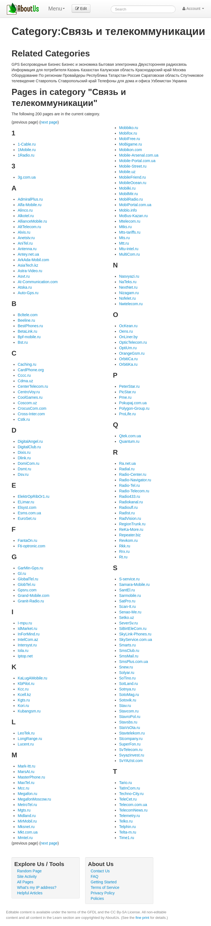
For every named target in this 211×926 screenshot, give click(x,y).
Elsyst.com (27, 507)
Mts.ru (124, 238)
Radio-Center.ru (132, 474)
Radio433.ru (129, 496)
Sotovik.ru (127, 700)
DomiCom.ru (28, 463)
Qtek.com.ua (130, 436)
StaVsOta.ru (129, 727)
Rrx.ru (124, 551)
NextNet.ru (128, 287)
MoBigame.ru (130, 144)
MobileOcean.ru (132, 183)
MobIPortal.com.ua (135, 205)
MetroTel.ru (27, 804)
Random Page (29, 871)
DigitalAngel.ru (30, 441)
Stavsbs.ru (128, 722)
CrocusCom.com (32, 408)
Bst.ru (23, 342)
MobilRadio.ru (131, 199)
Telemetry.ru (129, 815)
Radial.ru (126, 469)
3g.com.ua (26, 177)
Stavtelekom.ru (132, 733)
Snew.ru (126, 667)
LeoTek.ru (26, 733)
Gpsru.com (27, 590)
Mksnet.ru (26, 826)
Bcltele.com (27, 315)
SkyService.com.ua (135, 639)
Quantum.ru (129, 441)
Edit (81, 8)
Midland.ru (26, 815)
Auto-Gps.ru (28, 293)
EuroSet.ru (27, 518)
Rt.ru (123, 557)
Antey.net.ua (28, 254)
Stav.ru (125, 705)
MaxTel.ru (26, 782)
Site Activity (27, 876)
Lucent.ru (26, 744)
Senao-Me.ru (130, 612)
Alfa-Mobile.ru (29, 205)
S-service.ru (129, 579)
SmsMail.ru (128, 656)
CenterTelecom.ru (33, 386)
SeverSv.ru (128, 623)
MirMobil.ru (27, 821)
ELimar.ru (26, 502)
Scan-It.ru (127, 606)
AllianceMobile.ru (32, 221)
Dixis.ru (24, 452)
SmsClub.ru (129, 650)
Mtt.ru (124, 243)
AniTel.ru (25, 243)
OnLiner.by (128, 337)
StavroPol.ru (129, 716)
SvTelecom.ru (130, 749)
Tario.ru (125, 782)
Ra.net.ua (127, 463)
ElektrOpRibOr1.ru (33, 496)
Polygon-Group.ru (134, 408)
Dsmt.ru (24, 469)
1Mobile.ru (26, 149)
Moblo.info (128, 210)
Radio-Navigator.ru (135, 480)
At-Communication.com (38, 282)
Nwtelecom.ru (131, 304)
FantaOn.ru (27, 540)
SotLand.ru (128, 683)
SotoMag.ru (129, 694)
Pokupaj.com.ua (132, 403)
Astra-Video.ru (30, 271)
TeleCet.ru (128, 799)
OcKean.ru (128, 326)
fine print (142, 918)
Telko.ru (125, 821)
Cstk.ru (24, 419)
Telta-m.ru (127, 832)
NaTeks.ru (127, 282)
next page (49, 122)
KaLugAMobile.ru (32, 678)
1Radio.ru (26, 155)
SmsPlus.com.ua (133, 661)
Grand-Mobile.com (33, 595)
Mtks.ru (125, 227)
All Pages (25, 882)
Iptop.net (25, 656)
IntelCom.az (28, 639)
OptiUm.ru (128, 348)
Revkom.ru (128, 540)
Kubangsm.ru (29, 711)
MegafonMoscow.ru (34, 799)
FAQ (94, 876)
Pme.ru (125, 397)
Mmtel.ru (25, 837)
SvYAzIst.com (131, 760)
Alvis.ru (24, 232)
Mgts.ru (24, 810)
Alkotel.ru (26, 216)
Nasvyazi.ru (129, 276)
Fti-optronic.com (31, 546)
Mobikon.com (130, 149)
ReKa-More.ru (131, 529)
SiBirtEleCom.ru (132, 628)
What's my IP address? (36, 887)
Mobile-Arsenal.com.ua (138, 155)
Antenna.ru (27, 249)
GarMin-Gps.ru (30, 568)
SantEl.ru (127, 590)
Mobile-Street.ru (132, 166)
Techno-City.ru (131, 793)
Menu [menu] (56, 9)
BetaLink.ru (27, 331)
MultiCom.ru (129, 254)
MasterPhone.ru (31, 777)
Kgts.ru (24, 700)
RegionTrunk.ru (132, 524)
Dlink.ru (24, 458)
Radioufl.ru (128, 507)
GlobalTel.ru (28, 579)
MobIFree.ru (129, 138)
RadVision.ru (130, 518)
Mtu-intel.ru (128, 249)
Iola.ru (23, 650)
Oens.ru (126, 331)
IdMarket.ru (27, 628)
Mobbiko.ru (128, 127)
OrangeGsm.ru (132, 353)
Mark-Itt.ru (26, 766)
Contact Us (100, 871)
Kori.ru (23, 705)
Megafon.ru (27, 793)
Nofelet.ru (127, 298)
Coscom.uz (27, 403)
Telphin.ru (127, 826)
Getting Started (103, 882)
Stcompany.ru (130, 738)
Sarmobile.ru (130, 595)
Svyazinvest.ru (131, 755)
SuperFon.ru (129, 744)
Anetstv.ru (26, 238)
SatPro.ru (127, 601)
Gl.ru (22, 573)
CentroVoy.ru (29, 392)
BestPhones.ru (30, 326)
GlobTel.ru (26, 584)
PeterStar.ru (129, 386)
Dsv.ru (23, 474)
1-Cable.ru (26, 144)
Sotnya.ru (127, 689)
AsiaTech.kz (28, 265)
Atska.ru (25, 287)
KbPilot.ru (26, 683)
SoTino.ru (127, 678)
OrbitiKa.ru (128, 364)
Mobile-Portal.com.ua (137, 161)
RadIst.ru (127, 513)
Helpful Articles (30, 893)
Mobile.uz (127, 172)
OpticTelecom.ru (133, 342)
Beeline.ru (26, 320)
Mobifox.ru (128, 133)
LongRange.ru (30, 738)
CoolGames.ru (30, 397)
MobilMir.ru (128, 194)
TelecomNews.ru (133, 810)
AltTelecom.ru (29, 227)
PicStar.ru (127, 392)
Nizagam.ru (129, 293)
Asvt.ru (24, 276)
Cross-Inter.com (31, 414)
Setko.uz (126, 617)
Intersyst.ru (27, 645)
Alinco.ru (25, 210)
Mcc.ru (23, 788)
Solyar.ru (126, 672)
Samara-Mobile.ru (134, 584)
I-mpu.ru (25, 623)
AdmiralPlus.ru (30, 199)
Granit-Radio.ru (31, 601)
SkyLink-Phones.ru (135, 634)
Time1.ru (126, 837)
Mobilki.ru (127, 188)
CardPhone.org (31, 370)
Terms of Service (105, 887)
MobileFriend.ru (132, 177)
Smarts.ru (127, 645)
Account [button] (193, 8)
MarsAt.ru (26, 771)
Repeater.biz (130, 535)
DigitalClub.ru (29, 447)
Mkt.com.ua (27, 832)
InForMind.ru (28, 634)
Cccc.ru (24, 375)
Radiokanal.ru (131, 502)
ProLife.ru (127, 414)
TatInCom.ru (129, 788)
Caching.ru (27, 364)
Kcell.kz (24, 694)
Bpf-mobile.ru (29, 337)
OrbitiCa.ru (128, 359)
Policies (97, 898)
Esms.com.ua (29, 513)
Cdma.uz (25, 381)
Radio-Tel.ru (129, 485)
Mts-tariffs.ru (129, 232)
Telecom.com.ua (133, 804)
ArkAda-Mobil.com (33, 260)
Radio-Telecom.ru (134, 491)
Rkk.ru (124, 546)
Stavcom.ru (128, 711)
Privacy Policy (103, 893)
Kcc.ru (23, 689)
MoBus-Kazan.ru (133, 216)
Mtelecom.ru (129, 221)
